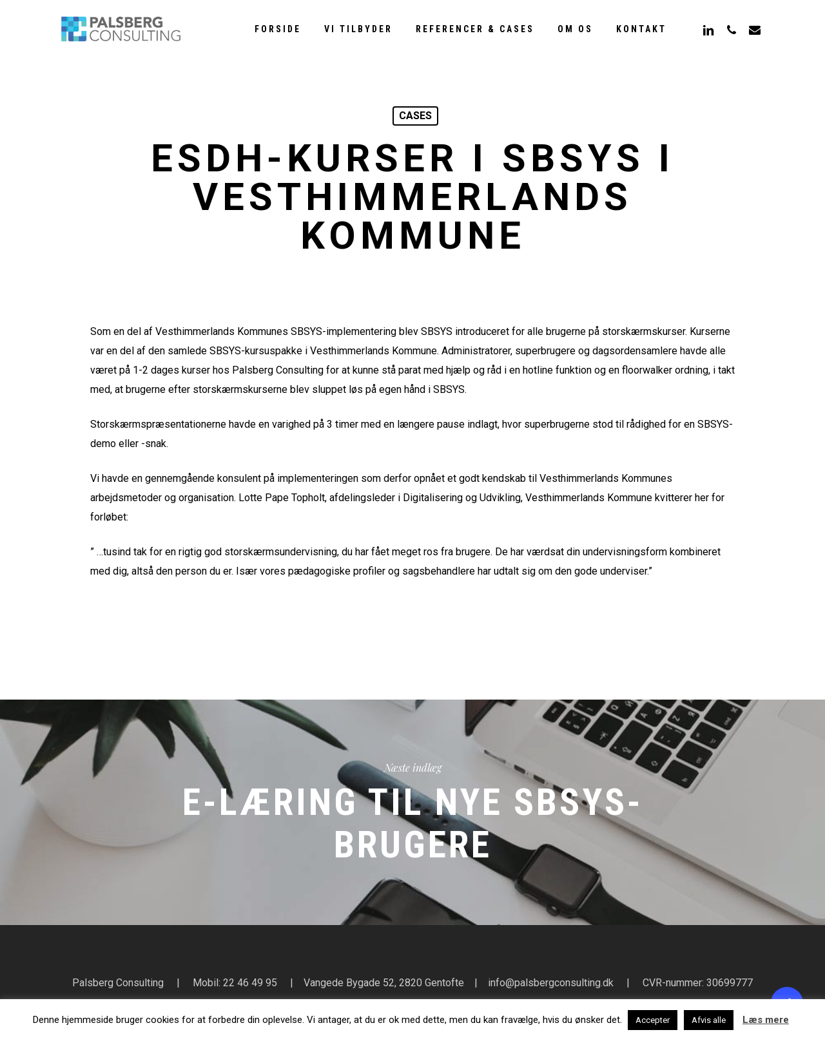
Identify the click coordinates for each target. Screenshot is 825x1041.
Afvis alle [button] (709, 1020)
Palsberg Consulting (118, 983)
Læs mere (765, 1020)
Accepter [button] (653, 1020)
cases (415, 116)
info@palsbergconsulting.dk (551, 983)
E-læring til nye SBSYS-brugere (412, 812)
